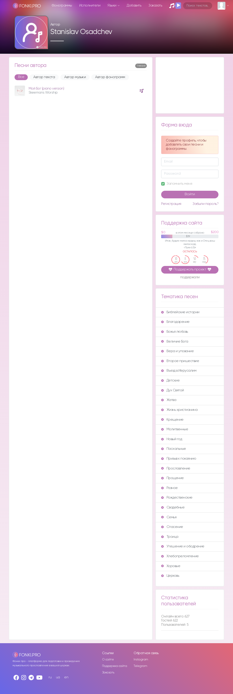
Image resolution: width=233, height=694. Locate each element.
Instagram (141, 659)
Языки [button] (112, 5)
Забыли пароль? (205, 204)
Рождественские (176, 497)
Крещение (172, 419)
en (66, 677)
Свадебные (172, 507)
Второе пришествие (180, 361)
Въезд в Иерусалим (178, 370)
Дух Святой (172, 390)
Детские (170, 380)
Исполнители (89, 5)
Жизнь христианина (179, 409)
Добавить (134, 5)
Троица (169, 536)
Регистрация (171, 204)
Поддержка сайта (114, 666)
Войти (190, 194)
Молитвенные (174, 429)
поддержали (190, 278)
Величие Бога (174, 341)
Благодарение (175, 321)
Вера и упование (177, 351)
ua (58, 677)
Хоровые (170, 566)
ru (50, 677)
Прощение (172, 478)
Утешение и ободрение (182, 546)
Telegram (140, 666)
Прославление (175, 468)
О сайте (108, 659)
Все (21, 77)
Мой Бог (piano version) (46, 88)
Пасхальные (173, 448)
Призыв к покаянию (178, 458)
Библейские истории (180, 312)
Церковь (170, 575)
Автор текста (44, 77)
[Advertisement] (190, 85)
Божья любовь (174, 331)
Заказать (155, 5)
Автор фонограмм (110, 77)
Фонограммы (62, 5)
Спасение (172, 527)
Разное (169, 488)
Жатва (168, 400)
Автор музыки (75, 77)
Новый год (171, 439)
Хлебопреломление (180, 556)
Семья (168, 517)
